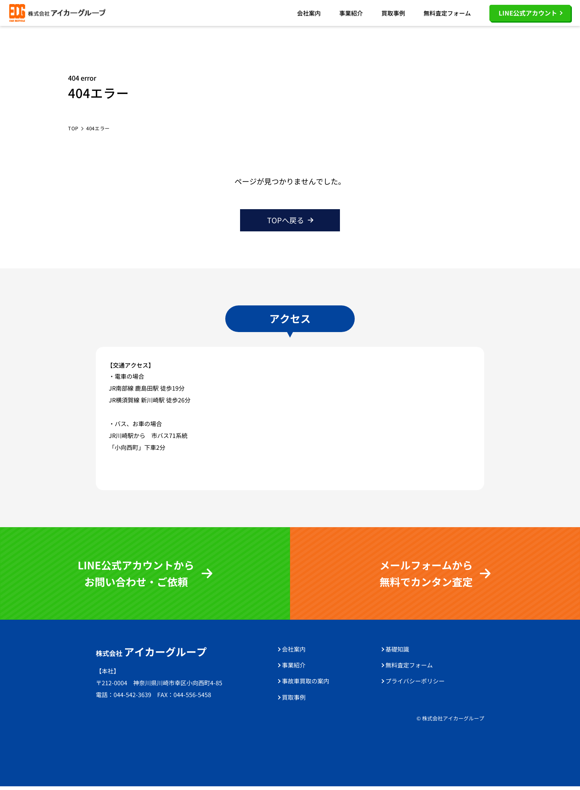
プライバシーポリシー (415, 684)
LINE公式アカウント (528, 14)
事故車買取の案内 (305, 684)
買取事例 (393, 14)
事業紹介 (351, 14)
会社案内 (309, 14)
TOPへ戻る (285, 223)
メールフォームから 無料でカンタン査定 (426, 577)
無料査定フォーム (447, 14)
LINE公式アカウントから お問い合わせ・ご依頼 (136, 577)
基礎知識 (397, 652)
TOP (73, 131)
